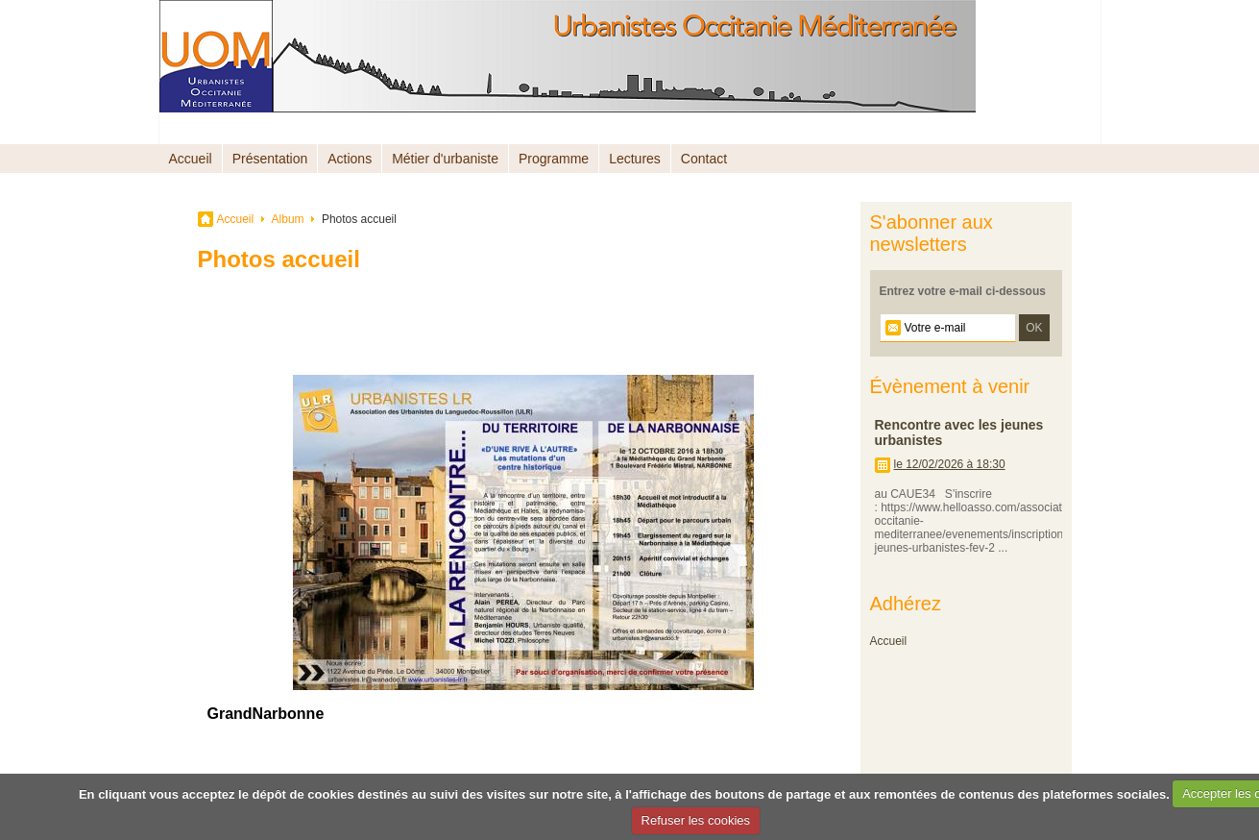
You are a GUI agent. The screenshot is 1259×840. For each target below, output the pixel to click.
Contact (704, 158)
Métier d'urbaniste (445, 158)
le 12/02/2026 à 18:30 (949, 464)
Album (288, 219)
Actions (349, 158)
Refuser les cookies (696, 820)
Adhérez (906, 603)
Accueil (190, 158)
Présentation (270, 158)
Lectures (635, 158)
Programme (554, 158)
